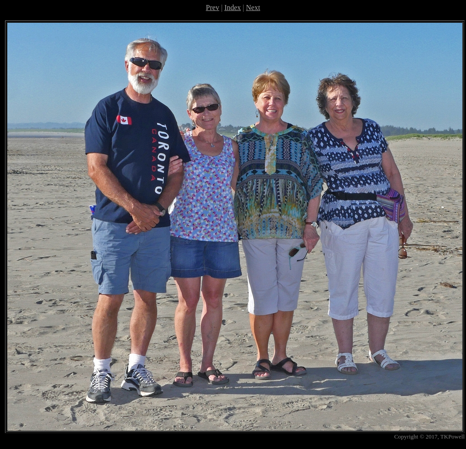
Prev (212, 7)
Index (232, 7)
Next (253, 7)
